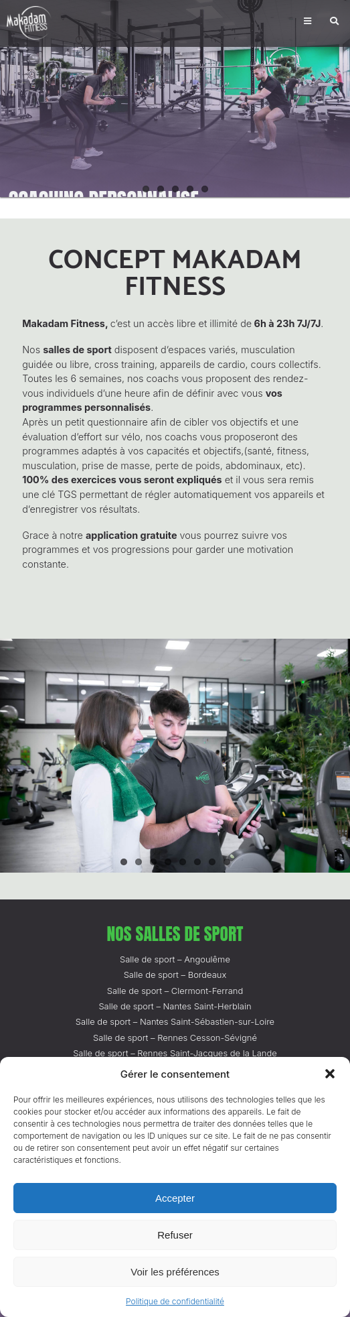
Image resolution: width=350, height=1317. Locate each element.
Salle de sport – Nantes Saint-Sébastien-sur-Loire (175, 1021)
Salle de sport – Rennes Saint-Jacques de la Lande (175, 1053)
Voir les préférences (175, 1271)
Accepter (175, 1198)
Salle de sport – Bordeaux (175, 974)
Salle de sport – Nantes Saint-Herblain (174, 1006)
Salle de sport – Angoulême (175, 959)
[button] (330, 1073)
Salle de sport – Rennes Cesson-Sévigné (175, 1037)
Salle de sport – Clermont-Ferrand (175, 990)
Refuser (175, 1235)
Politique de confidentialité (175, 1301)
